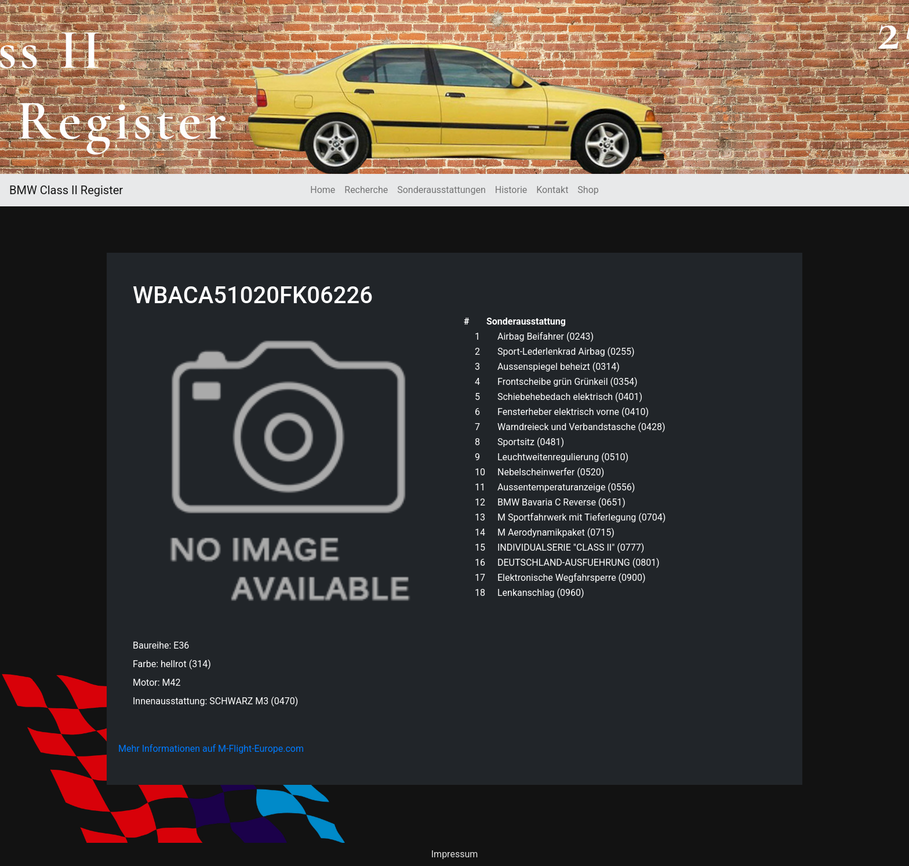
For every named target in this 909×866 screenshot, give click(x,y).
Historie (511, 189)
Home (322, 189)
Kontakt (552, 189)
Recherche (366, 189)
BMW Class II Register (66, 190)
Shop (587, 189)
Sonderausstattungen (441, 189)
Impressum (454, 854)
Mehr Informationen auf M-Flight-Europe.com (211, 748)
